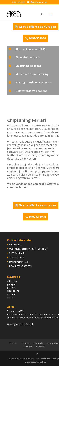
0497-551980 (37, 38)
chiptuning (12, 281)
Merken (13, 343)
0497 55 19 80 (16, 257)
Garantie (38, 343)
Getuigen (25, 343)
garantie (11, 287)
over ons (11, 294)
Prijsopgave (52, 343)
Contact (40, 346)
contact (10, 297)
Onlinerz (45, 358)
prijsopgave (13, 290)
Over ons (28, 346)
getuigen (11, 284)
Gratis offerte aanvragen (37, 27)
